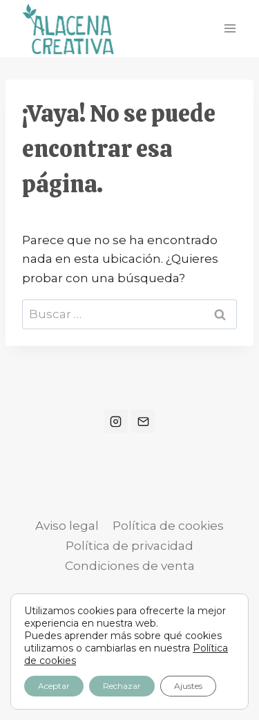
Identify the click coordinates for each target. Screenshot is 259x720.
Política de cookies (168, 526)
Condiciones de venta (130, 566)
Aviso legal (67, 526)
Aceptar (54, 686)
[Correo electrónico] (143, 421)
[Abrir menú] (229, 28)
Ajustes (188, 686)
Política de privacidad (129, 546)
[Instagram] (116, 421)
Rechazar (122, 686)
